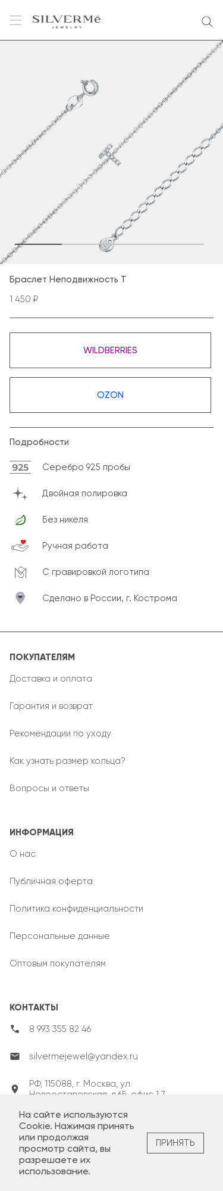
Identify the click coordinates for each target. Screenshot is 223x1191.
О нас (23, 853)
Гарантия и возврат (51, 706)
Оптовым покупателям (58, 963)
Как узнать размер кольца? (67, 760)
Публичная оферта (51, 881)
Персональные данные (60, 936)
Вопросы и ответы (49, 788)
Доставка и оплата (51, 678)
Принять (175, 1142)
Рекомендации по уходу (60, 733)
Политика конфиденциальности (76, 908)
